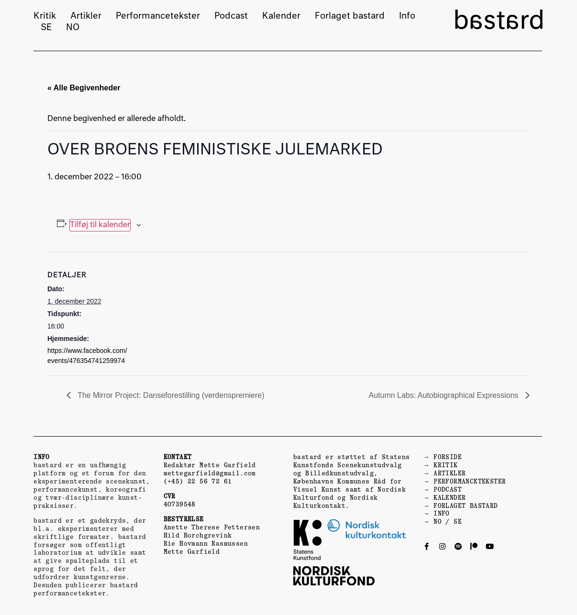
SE (46, 27)
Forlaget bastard (350, 16)
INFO (441, 513)
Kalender (281, 16)
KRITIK (445, 465)
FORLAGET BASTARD (465, 506)
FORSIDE (447, 457)
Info (407, 16)
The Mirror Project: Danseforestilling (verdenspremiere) (170, 395)
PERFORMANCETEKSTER (469, 481)
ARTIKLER (449, 473)
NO (72, 27)
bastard (498, 22)
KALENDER (449, 497)
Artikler (85, 16)
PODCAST (447, 489)
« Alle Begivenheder (83, 88)
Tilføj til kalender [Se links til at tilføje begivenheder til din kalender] (100, 225)
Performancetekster (158, 16)
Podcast (231, 16)
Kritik (44, 16)
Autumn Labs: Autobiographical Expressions (444, 395)
